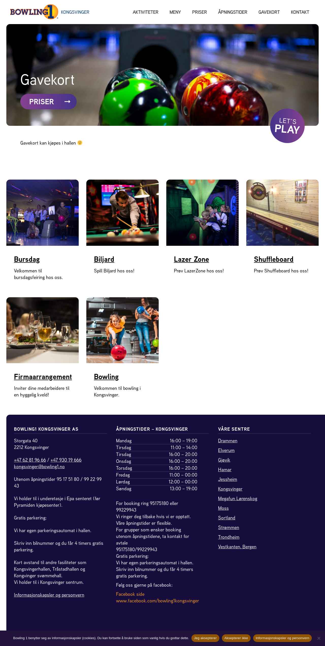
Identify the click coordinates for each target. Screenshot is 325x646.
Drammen (227, 440)
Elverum (226, 450)
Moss (223, 508)
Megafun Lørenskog (237, 498)
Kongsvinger (230, 488)
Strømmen (228, 527)
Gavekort (269, 12)
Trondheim (228, 537)
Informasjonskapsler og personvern (49, 594)
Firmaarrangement (43, 376)
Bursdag (27, 259)
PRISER (49, 101)
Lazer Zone (191, 259)
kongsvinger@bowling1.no (39, 466)
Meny (175, 12)
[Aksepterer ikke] (318, 638)
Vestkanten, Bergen (237, 546)
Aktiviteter (145, 12)
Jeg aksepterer (205, 638)
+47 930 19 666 (66, 460)
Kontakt (300, 12)
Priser (199, 12)
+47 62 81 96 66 (30, 460)
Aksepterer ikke (236, 638)
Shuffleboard (274, 259)
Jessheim (227, 479)
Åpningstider (232, 12)
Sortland (226, 517)
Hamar (225, 469)
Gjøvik (224, 460)
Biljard (104, 259)
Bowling (106, 376)
